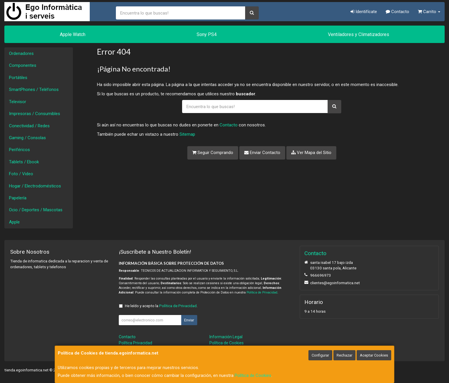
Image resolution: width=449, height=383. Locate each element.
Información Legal (226, 336)
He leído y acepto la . (161, 305)
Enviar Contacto (262, 152)
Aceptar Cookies (374, 355)
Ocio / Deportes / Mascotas (35, 209)
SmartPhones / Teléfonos (34, 89)
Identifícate (364, 11)
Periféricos (19, 149)
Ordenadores (21, 53)
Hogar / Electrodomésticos (35, 186)
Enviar (189, 320)
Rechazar (344, 355)
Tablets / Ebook (24, 161)
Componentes (22, 65)
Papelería (17, 198)
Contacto (397, 11)
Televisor (17, 101)
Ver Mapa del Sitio (311, 152)
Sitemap (187, 134)
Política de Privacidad (262, 292)
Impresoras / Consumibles (34, 113)
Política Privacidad (135, 343)
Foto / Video (21, 173)
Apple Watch (72, 34)
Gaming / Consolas (27, 137)
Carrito (429, 11)
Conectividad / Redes (29, 125)
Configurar (320, 355)
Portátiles (18, 77)
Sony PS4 (207, 34)
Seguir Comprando (212, 152)
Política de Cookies (253, 375)
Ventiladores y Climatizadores (358, 34)
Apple (14, 222)
